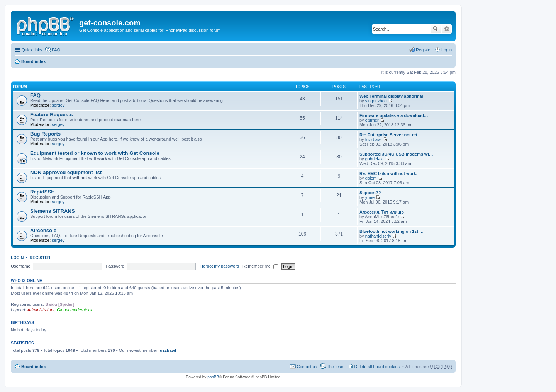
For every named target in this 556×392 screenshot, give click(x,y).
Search (435, 29)
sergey (58, 105)
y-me (370, 197)
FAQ (35, 95)
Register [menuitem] (424, 50)
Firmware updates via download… (393, 115)
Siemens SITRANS (52, 211)
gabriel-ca (374, 158)
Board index (33, 61)
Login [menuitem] (446, 50)
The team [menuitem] (335, 366)
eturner (372, 120)
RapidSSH (42, 192)
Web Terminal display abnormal (391, 96)
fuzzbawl (373, 139)
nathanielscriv (378, 236)
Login (17, 257)
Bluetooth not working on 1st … (391, 231)
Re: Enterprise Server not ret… (390, 134)
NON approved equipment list (66, 172)
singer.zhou (376, 100)
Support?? (370, 192)
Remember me (260, 266)
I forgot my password (219, 266)
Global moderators (74, 309)
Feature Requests (51, 114)
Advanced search (446, 29)
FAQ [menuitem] (56, 50)
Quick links (32, 50)
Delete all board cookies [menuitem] (377, 366)
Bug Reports (45, 134)
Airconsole (43, 230)
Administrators (40, 309)
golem (371, 178)
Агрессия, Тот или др (381, 212)
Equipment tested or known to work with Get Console (94, 153)
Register (40, 257)
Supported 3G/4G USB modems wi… (396, 154)
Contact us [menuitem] (307, 366)
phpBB (213, 377)
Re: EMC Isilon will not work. (388, 173)
